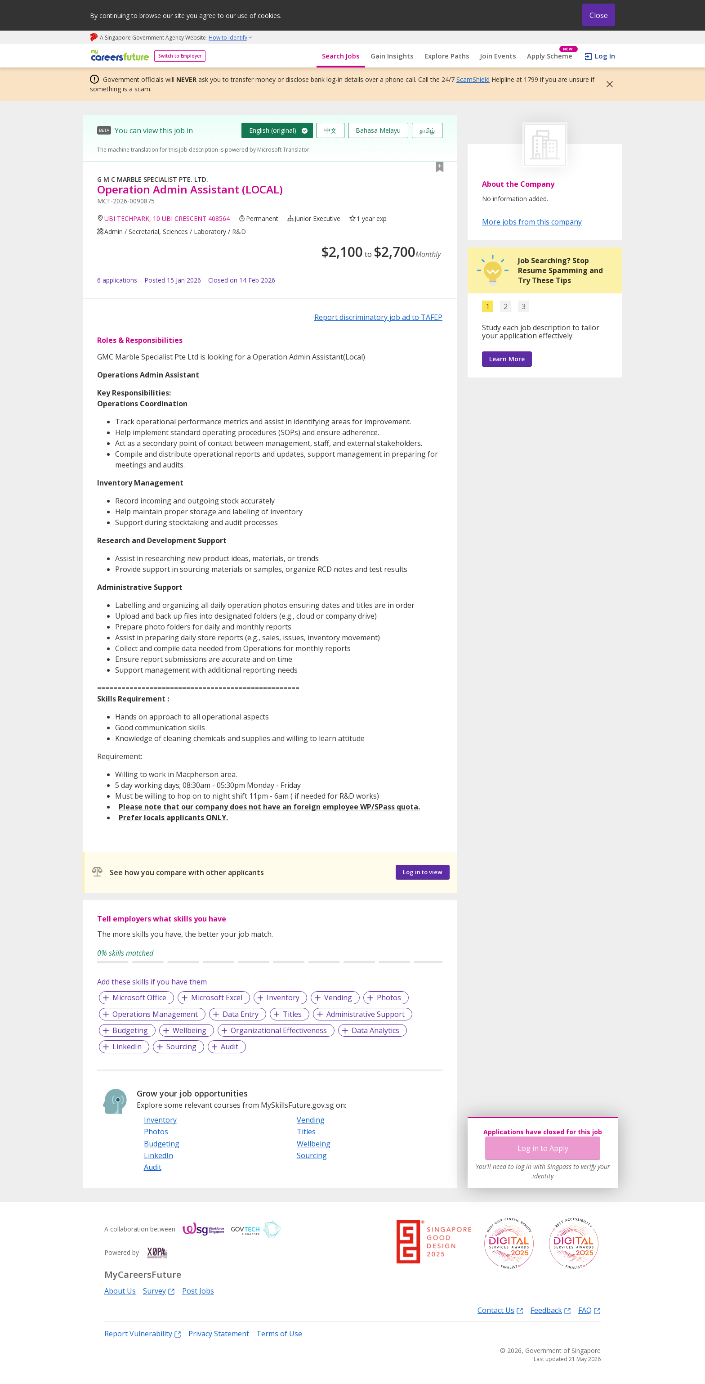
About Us (120, 1291)
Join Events (498, 55)
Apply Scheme (552, 56)
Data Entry (241, 1014)
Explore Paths (446, 55)
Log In (605, 55)
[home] (118, 56)
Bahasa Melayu (378, 130)
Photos (389, 997)
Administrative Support (365, 1014)
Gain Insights (392, 55)
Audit (229, 1046)
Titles (292, 1014)
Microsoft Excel (216, 997)
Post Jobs (198, 1291)
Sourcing (181, 1046)
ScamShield (473, 79)
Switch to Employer (179, 56)
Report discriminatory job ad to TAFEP (378, 317)
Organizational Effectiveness (279, 1030)
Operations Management (155, 1014)
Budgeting (130, 1030)
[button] (607, 84)
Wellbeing (189, 1030)
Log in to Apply (543, 1148)
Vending (338, 997)
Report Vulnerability (142, 1333)
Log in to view (422, 872)
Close (598, 15)
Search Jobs (341, 55)
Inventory (283, 997)
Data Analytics (375, 1030)
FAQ (589, 1310)
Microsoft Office (139, 997)
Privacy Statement (218, 1334)
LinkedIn (127, 1046)
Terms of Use (279, 1334)
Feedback (551, 1310)
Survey (159, 1290)
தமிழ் (427, 130)
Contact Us (500, 1310)
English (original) (272, 130)
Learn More (507, 359)
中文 (330, 130)
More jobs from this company (532, 221)
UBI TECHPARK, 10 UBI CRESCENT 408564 (167, 218)
